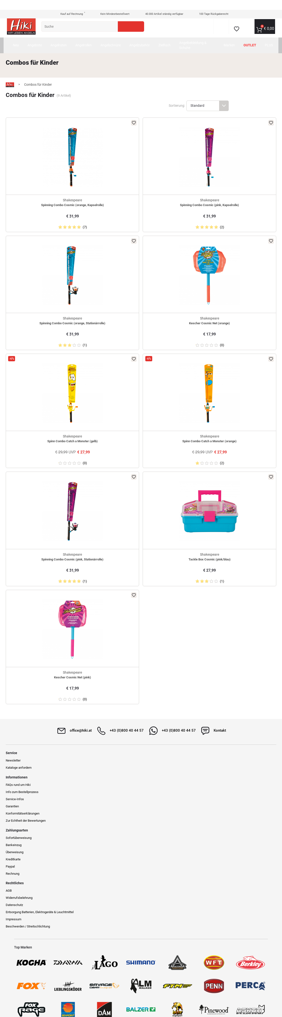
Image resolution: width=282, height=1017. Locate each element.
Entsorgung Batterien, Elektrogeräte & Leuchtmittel (234, 825)
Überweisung (153, 815)
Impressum (216, 834)
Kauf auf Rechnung (69, 4)
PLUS (271, 35)
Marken (232, 35)
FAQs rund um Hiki (91, 801)
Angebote (49, 35)
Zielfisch (179, 35)
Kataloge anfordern (27, 808)
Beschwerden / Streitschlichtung (231, 841)
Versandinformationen (64, 996)
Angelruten (73, 35)
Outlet (252, 35)
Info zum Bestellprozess (95, 808)
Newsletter (21, 801)
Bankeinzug (152, 808)
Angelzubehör (153, 35)
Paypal (148, 829)
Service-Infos (88, 815)
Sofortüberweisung (157, 801)
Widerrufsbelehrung (222, 808)
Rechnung (150, 837)
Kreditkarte (151, 822)
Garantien (85, 822)
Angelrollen (97, 35)
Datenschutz (217, 815)
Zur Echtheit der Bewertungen (99, 837)
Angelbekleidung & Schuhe (205, 35)
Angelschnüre (124, 35)
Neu (30, 35)
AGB (212, 801)
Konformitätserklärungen (96, 829)
